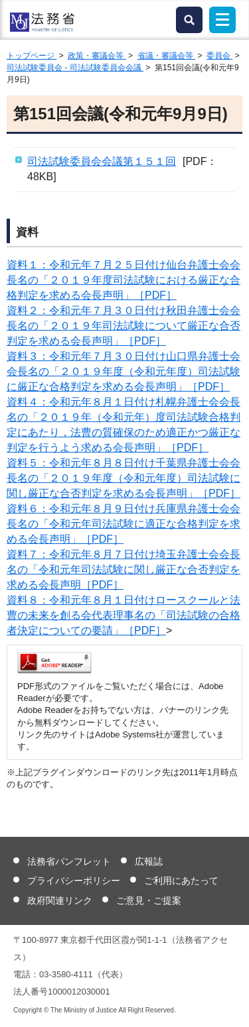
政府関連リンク (59, 900)
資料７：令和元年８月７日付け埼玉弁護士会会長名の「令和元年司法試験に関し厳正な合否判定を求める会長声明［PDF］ (123, 569)
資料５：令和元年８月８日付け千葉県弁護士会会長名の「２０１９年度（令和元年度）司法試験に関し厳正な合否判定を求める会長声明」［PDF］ (123, 478)
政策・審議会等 (96, 55)
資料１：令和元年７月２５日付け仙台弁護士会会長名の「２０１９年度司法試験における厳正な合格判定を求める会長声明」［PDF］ (123, 280)
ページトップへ (230, 1006)
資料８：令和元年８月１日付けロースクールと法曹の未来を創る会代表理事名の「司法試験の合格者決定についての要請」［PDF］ (123, 615)
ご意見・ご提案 (148, 900)
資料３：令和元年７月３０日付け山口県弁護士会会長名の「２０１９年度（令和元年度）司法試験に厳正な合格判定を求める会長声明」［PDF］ (123, 371)
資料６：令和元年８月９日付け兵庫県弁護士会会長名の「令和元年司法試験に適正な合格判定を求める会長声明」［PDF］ (123, 524)
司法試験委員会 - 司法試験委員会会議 (75, 67)
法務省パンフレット (69, 861)
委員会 (219, 55)
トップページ (31, 55)
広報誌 (149, 861)
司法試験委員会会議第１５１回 (101, 161)
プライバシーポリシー (73, 880)
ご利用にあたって (181, 880)
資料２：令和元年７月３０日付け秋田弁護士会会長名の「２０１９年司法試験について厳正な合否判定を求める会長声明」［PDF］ (123, 326)
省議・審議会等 (166, 55)
